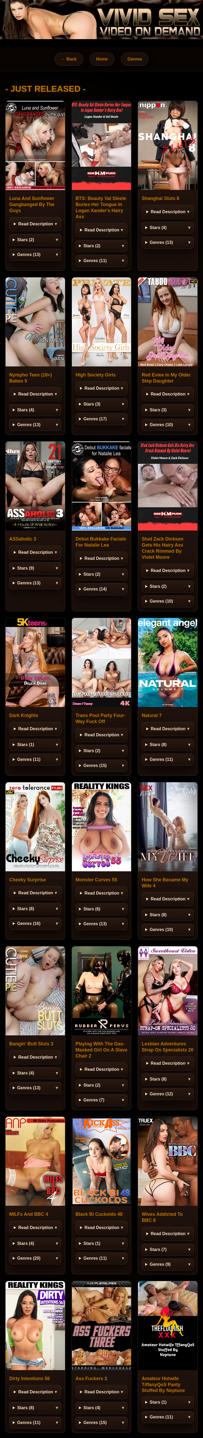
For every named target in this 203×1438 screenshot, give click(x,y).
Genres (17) (95, 419)
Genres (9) (160, 1264)
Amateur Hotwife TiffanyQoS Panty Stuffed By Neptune (163, 1384)
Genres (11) (95, 260)
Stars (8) (158, 744)
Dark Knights (23, 715)
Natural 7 (152, 715)
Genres (134, 59)
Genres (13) (28, 254)
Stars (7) (158, 1249)
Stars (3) (92, 404)
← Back (69, 59)
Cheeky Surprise (27, 879)
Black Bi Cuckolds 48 (99, 1214)
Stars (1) (25, 744)
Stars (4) (158, 227)
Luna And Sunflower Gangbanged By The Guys (31, 204)
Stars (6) (92, 909)
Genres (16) (28, 923)
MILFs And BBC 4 (28, 1214)
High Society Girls (96, 375)
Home (102, 59)
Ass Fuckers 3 (91, 1378)
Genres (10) (161, 424)
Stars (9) (25, 568)
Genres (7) (94, 1100)
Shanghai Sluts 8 (160, 198)
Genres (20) (28, 1258)
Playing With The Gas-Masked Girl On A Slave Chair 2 (101, 1050)
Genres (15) (95, 765)
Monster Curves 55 (96, 879)
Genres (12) (161, 1094)
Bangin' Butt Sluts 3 (31, 1043)
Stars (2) (25, 240)
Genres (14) (95, 589)
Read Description (35, 224)
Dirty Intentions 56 (29, 1378)
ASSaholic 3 (22, 539)
